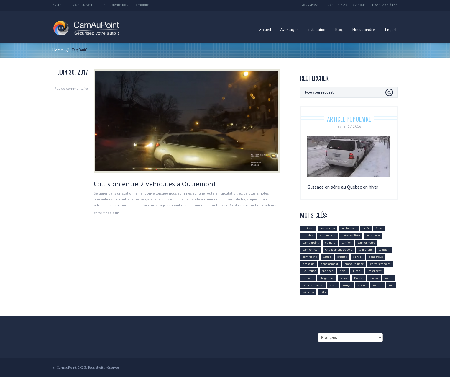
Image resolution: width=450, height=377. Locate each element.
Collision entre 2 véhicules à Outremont (155, 183)
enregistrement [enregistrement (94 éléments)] (380, 264)
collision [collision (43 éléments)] (384, 250)
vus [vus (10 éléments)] (391, 285)
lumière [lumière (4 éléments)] (308, 278)
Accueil (265, 29)
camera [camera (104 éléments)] (330, 242)
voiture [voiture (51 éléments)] (377, 285)
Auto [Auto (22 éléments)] (379, 228)
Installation (316, 29)
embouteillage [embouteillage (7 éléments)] (354, 264)
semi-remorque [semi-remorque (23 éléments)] (313, 285)
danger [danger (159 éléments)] (357, 257)
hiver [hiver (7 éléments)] (343, 271)
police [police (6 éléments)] (344, 278)
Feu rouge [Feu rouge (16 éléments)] (309, 271)
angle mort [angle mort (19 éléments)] (348, 228)
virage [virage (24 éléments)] (347, 285)
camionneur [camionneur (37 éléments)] (311, 250)
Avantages (289, 29)
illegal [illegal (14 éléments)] (357, 271)
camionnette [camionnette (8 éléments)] (366, 242)
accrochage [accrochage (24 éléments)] (327, 228)
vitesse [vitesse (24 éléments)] (361, 285)
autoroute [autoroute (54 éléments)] (373, 235)
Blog (339, 29)
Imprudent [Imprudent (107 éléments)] (375, 271)
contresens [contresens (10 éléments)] (310, 257)
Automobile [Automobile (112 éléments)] (327, 235)
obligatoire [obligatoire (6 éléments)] (327, 278)
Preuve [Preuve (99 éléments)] (358, 278)
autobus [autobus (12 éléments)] (308, 235)
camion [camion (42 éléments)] (347, 242)
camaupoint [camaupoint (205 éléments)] (311, 242)
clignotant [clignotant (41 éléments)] (365, 250)
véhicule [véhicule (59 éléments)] (308, 292)
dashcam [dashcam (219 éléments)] (309, 264)
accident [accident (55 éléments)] (308, 228)
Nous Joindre (363, 29)
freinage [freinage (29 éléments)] (327, 271)
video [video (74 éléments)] (332, 285)
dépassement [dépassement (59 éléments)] (329, 264)
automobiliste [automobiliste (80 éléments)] (350, 235)
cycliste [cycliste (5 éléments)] (342, 257)
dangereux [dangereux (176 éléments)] (376, 257)
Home (57, 50)
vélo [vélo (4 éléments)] (323, 292)
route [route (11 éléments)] (388, 278)
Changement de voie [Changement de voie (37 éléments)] (338, 250)
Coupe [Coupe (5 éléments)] (327, 257)
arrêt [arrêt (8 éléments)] (365, 228)
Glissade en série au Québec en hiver (342, 187)
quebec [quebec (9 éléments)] (374, 278)
